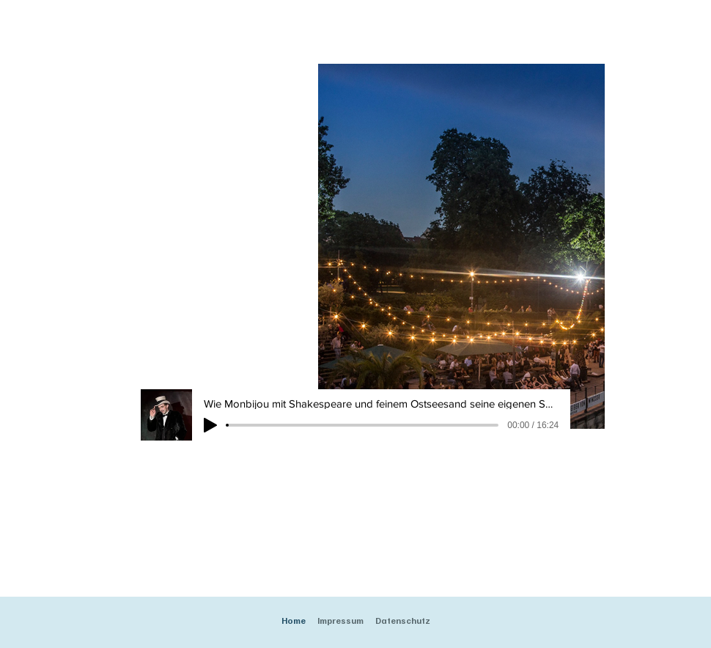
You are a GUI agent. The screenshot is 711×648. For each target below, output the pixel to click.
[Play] (210, 425)
